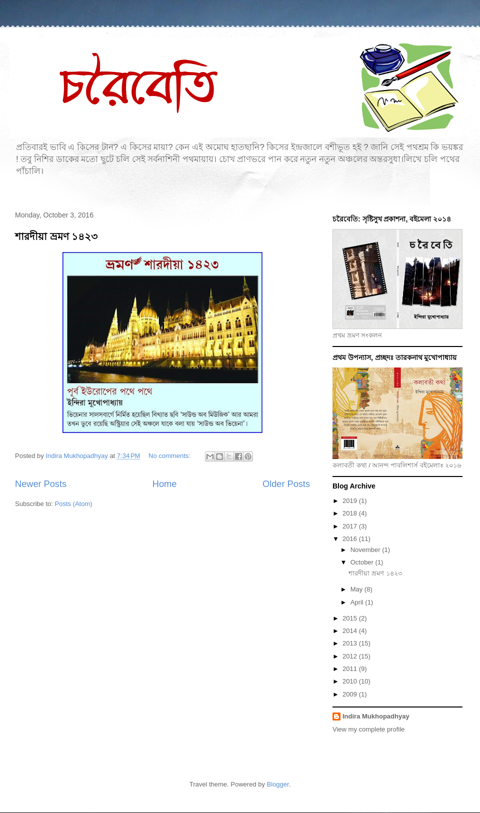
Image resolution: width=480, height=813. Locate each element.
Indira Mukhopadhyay (376, 716)
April (358, 602)
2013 (350, 643)
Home (164, 484)
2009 (350, 694)
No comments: (170, 456)
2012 (350, 656)
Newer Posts (40, 484)
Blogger (278, 784)
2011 (350, 668)
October (363, 562)
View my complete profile (368, 729)
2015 (350, 618)
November (366, 550)
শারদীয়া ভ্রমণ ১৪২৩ (56, 236)
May (357, 589)
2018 (350, 513)
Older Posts (286, 484)
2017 (350, 526)
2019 (350, 500)
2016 (350, 538)
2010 (350, 681)
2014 (350, 630)
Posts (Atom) (73, 504)
